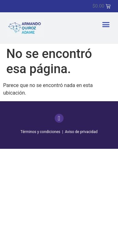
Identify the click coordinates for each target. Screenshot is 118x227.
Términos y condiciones (40, 132)
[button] (106, 25)
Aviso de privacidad (81, 132)
